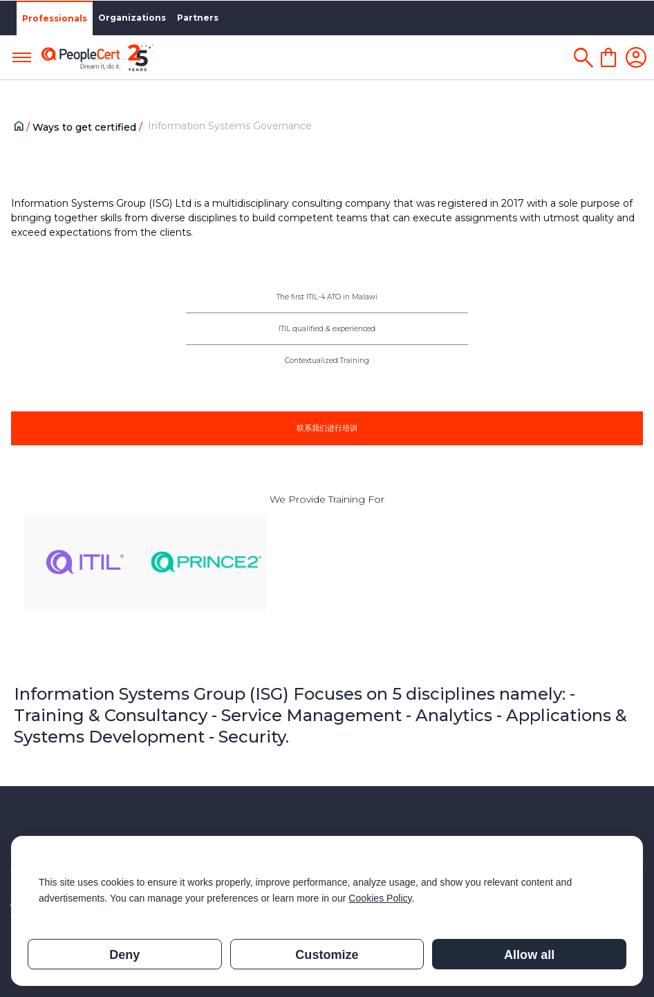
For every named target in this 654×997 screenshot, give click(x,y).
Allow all (529, 955)
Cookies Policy (379, 898)
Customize (326, 955)
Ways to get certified (85, 127)
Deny (124, 955)
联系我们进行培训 (327, 428)
